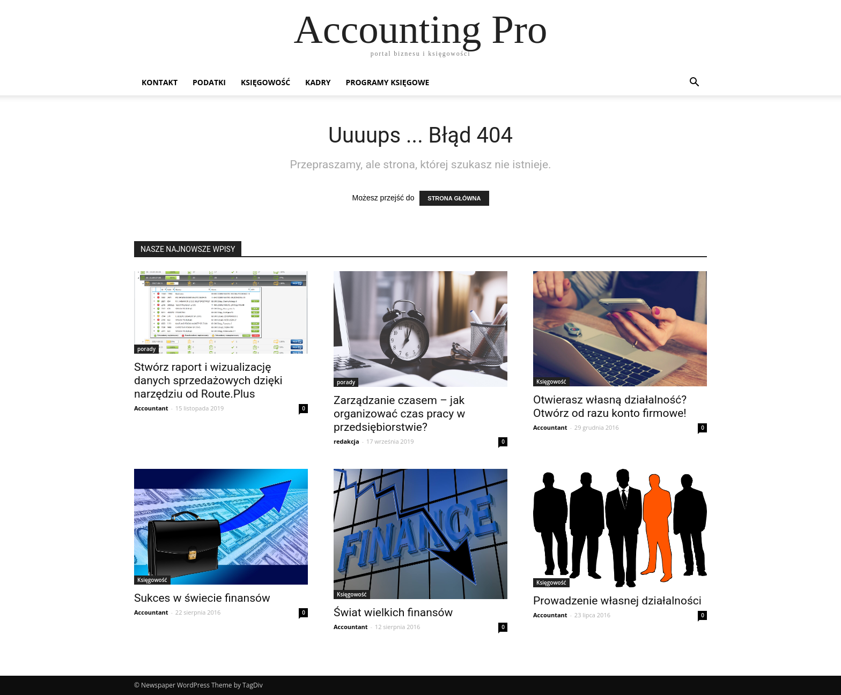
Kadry (317, 82)
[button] (694, 83)
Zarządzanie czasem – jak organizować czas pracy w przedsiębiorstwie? (399, 414)
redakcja (346, 441)
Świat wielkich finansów (393, 612)
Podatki (209, 82)
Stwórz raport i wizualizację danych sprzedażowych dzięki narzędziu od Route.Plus (208, 380)
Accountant (151, 408)
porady (146, 349)
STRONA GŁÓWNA (454, 198)
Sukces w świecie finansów (202, 598)
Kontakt (160, 82)
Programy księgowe (387, 82)
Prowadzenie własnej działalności (617, 600)
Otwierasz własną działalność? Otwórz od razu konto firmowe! (610, 406)
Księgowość (265, 82)
